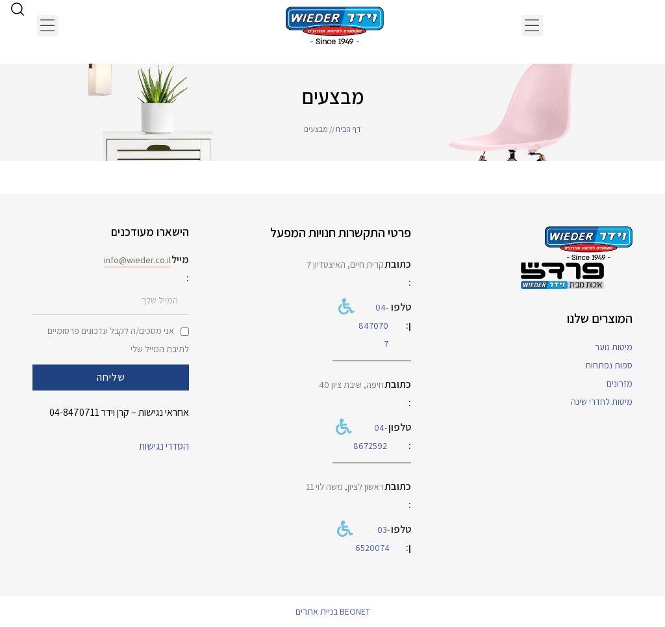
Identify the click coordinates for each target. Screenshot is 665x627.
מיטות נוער (614, 347)
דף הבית (348, 129)
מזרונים (620, 383)
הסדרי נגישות (164, 446)
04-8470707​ (373, 325)
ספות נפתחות (609, 365)
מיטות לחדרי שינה (602, 401)
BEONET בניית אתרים (332, 611)
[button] (532, 25)
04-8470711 (74, 412)
